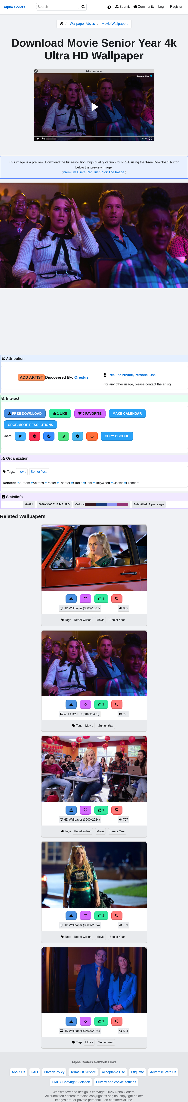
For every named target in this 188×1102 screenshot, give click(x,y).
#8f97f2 (112, 504)
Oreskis (81, 377)
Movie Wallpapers (115, 24)
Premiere (132, 483)
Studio (77, 483)
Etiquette (137, 1072)
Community (144, 6)
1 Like (60, 413)
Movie (100, 620)
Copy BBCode (117, 436)
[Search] (83, 6)
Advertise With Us (163, 1072)
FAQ (34, 1072)
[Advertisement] (94, 321)
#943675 (122, 504)
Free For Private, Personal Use (132, 375)
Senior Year (39, 472)
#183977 (101, 504)
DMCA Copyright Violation (71, 1082)
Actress (38, 483)
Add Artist (31, 377)
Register (176, 6)
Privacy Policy (54, 1072)
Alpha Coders (14, 7)
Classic (117, 483)
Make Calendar (127, 413)
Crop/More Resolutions (30, 425)
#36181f (90, 504)
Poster (51, 483)
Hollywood (102, 483)
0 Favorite (90, 413)
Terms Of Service (83, 1072)
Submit (122, 6)
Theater (64, 483)
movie (21, 472)
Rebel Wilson (82, 620)
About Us (18, 1072)
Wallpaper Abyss (82, 24)
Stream (24, 483)
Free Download (25, 413)
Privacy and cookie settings (116, 1082)
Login (162, 6)
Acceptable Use (113, 1072)
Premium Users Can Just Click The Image (94, 172)
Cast (88, 483)
